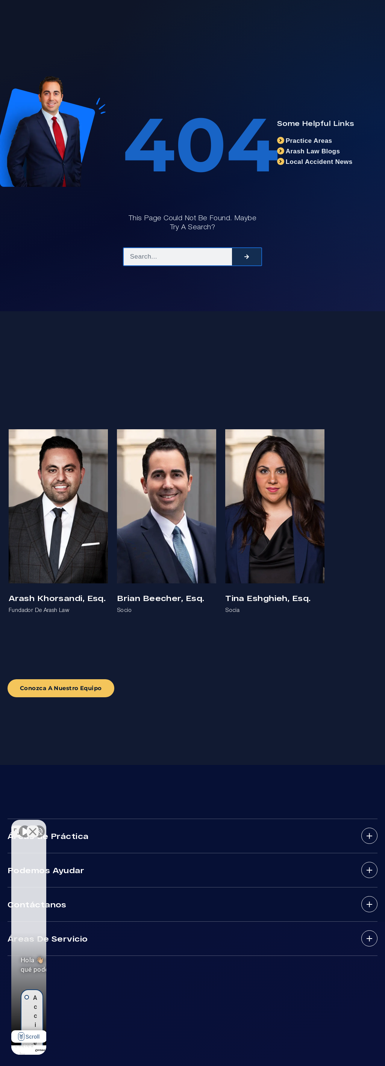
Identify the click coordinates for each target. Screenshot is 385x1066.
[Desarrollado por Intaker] (94, 1050)
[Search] (246, 256)
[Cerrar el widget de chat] (133, 826)
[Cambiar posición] (117, 826)
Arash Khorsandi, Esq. (57, 598)
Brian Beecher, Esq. (160, 598)
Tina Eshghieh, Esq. (268, 598)
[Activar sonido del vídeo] (25, 826)
